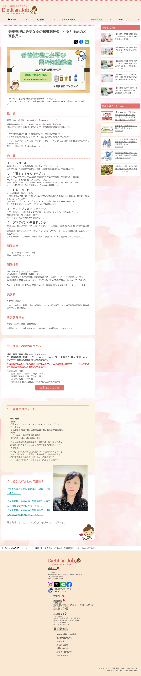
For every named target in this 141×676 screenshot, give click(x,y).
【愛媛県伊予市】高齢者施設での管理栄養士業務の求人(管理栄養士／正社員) (126, 36)
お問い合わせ (62, 648)
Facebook (81, 42)
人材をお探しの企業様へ (122, 6)
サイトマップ (62, 655)
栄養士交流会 (96, 19)
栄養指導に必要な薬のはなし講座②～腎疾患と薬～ (126, 128)
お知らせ (60, 641)
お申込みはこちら (49, 387)
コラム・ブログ (125, 19)
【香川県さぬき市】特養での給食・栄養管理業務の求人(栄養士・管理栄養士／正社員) (126, 77)
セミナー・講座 (68, 19)
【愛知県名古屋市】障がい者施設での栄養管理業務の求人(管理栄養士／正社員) (126, 90)
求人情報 (40, 19)
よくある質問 (62, 645)
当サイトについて (64, 652)
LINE (87, 42)
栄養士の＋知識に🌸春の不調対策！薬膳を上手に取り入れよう (126, 168)
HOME (12, 19)
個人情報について (64, 638)
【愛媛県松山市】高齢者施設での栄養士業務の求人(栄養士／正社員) (126, 50)
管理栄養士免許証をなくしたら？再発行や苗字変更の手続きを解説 (126, 155)
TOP (12, 548)
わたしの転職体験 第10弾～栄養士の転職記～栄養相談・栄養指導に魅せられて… (126, 143)
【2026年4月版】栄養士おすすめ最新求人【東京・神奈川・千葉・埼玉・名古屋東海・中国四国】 (126, 116)
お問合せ (93, 6)
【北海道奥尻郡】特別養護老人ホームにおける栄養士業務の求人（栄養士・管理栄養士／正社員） (126, 65)
